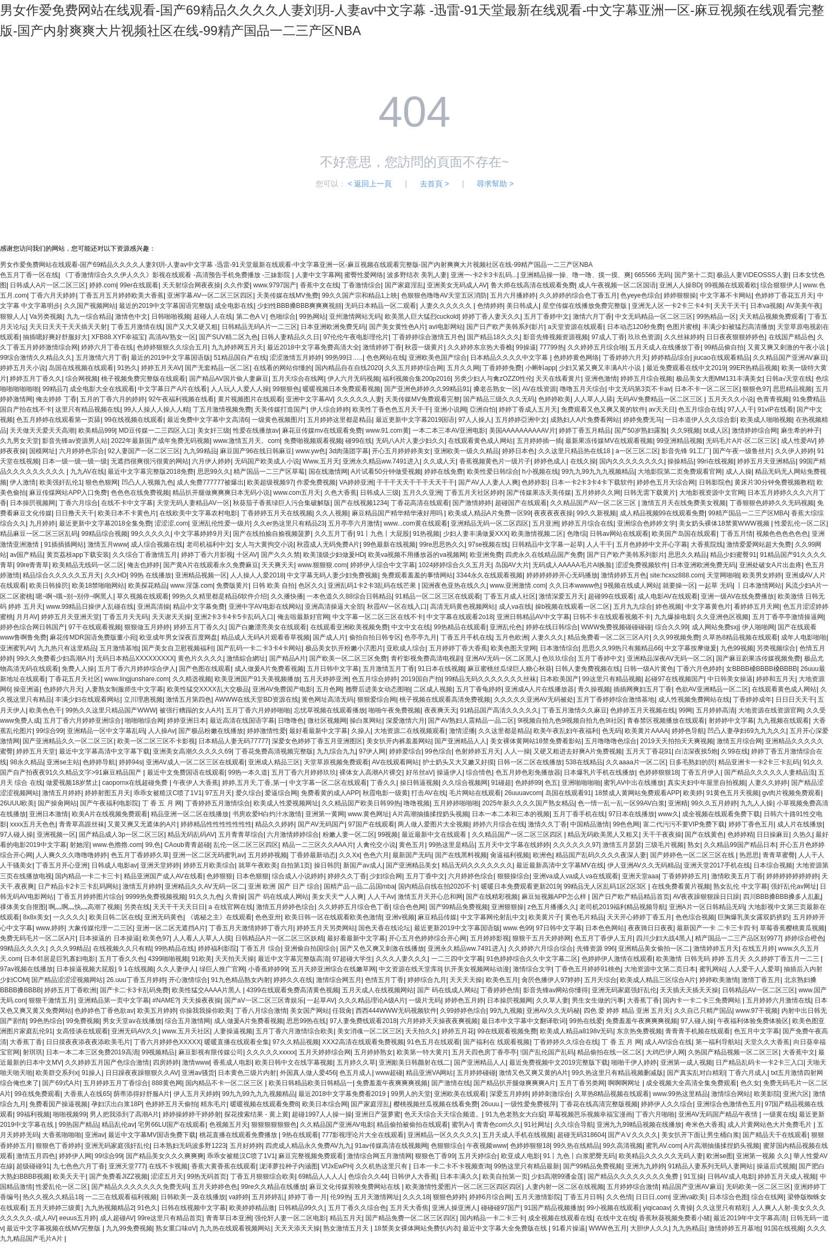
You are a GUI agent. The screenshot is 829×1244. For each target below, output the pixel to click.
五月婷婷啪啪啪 (456, 803)
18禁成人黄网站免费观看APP (637, 793)
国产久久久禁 (280, 555)
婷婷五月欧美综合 (209, 865)
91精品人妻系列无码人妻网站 (710, 1166)
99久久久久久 (150, 533)
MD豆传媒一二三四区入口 (155, 430)
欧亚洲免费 (486, 555)
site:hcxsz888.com (676, 575)
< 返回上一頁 (369, 183)
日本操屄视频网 (32, 503)
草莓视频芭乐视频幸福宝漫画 (590, 1114)
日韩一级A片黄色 (648, 669)
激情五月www (108, 544)
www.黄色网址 (368, 814)
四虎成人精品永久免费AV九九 (308, 1145)
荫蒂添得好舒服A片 (141, 1094)
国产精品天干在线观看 (775, 1135)
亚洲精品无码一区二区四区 (490, 523)
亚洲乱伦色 (506, 627)
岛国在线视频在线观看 (81, 368)
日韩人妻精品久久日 (290, 337)
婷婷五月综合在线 (587, 523)
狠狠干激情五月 (51, 1000)
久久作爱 (237, 285)
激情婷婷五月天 (716, 948)
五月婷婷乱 (268, 1197)
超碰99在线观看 (611, 596)
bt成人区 (716, 430)
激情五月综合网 (739, 741)
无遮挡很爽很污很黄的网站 (150, 461)
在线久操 (583, 461)
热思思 (749, 855)
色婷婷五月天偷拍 (171, 1104)
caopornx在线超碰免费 (136, 782)
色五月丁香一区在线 (29, 275)
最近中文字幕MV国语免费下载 (152, 1135)
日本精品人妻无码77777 (233, 741)
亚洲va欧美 (689, 1197)
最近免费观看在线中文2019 (686, 368)
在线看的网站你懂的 (282, 368)
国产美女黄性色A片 (397, 327)
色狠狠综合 (447, 1145)
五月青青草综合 (241, 834)
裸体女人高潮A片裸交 (370, 772)
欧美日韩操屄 (48, 585)
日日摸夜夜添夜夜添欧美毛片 (88, 1042)
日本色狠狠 (252, 876)
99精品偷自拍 (724, 347)
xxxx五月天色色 (32, 824)
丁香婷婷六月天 (625, 357)
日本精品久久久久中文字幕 (510, 357)
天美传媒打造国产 (280, 409)
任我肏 (342, 1010)
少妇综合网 (386, 876)
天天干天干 (730, 306)
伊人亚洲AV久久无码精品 (643, 865)
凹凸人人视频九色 (147, 482)
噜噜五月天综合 (582, 389)
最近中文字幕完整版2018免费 (150, 471)
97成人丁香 (607, 337)
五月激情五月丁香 (388, 669)
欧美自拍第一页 (505, 1176)
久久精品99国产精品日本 (739, 845)
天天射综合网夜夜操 (191, 285)
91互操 (694, 1176)
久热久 (802, 834)
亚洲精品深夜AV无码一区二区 (670, 658)
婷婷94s (130, 762)
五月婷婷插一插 (539, 441)
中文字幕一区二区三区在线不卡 (377, 617)
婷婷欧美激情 (718, 980)
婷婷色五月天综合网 (666, 482)
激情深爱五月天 (561, 596)
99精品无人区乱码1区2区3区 (606, 886)
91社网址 (537, 1124)
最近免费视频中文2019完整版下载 (558, 1062)
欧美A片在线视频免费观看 (110, 814)
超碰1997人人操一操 (322, 1114)
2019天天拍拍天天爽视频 (676, 741)
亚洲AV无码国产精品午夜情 (718, 1114)
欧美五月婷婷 (156, 1010)
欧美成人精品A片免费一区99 (489, 513)
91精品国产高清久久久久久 (499, 710)
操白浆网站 (366, 720)
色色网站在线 (385, 357)
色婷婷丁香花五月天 (784, 295)
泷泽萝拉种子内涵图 (288, 1166)
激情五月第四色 (188, 699)
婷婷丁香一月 (307, 1197)
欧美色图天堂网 (513, 648)
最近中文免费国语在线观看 (186, 772)
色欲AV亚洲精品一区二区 (712, 689)
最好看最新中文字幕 (318, 731)
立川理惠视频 (143, 699)
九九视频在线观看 (783, 720)
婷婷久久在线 (292, 980)
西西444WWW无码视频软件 (396, 1010)
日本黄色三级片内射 (247, 1073)
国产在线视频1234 (360, 503)
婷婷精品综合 (670, 357)
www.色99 (517, 928)
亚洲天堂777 (127, 1166)
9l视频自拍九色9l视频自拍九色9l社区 (571, 720)
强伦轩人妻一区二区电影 (290, 1218)
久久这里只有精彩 (722, 1208)
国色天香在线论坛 (384, 928)
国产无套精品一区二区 (217, 368)
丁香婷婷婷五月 (684, 876)
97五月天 (218, 793)
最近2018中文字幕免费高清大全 (313, 347)
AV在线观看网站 (395, 762)
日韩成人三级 (379, 492)
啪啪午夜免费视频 (394, 710)
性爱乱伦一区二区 (800, 523)
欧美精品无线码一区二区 (88, 565)
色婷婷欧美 (554, 399)
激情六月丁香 (592, 316)
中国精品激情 (589, 824)
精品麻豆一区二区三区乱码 (39, 533)
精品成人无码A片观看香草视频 (265, 637)
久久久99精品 (69, 948)
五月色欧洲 (512, 637)
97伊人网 (372, 751)
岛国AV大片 (512, 565)
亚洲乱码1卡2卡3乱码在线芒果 (372, 585)
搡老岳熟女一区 (496, 389)
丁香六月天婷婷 (53, 295)
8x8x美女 (36, 917)
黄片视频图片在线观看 (250, 399)
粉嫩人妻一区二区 (349, 834)
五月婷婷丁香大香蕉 (458, 648)
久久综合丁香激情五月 (144, 555)
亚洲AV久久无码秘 (553, 1010)
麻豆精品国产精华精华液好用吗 (398, 513)
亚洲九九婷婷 (645, 1166)
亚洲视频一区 (56, 834)
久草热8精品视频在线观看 (740, 637)
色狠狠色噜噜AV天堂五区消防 (444, 295)
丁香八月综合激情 (261, 1010)
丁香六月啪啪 (655, 1114)
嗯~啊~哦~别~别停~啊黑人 (74, 596)
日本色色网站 (604, 928)
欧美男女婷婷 (762, 575)
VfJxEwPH (337, 1166)
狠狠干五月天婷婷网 (541, 938)
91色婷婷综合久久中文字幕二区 (532, 959)
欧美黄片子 (545, 917)
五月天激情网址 (376, 1197)
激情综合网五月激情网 (379, 1156)
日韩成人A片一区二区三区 (47, 285)
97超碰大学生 (352, 959)
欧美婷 (693, 793)
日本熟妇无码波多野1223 (189, 1145)
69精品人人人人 (321, 1176)
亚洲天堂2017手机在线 (717, 865)
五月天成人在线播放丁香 (664, 347)
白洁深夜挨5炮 (696, 751)
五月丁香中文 (425, 876)
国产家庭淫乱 (404, 285)
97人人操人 (474, 419)
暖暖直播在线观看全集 (236, 1042)
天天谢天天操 (171, 617)
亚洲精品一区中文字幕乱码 (106, 731)
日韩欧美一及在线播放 (193, 1197)
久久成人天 (439, 461)
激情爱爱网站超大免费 (758, 544)
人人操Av (161, 731)
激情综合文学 (532, 969)
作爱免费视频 (316, 482)
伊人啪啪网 (758, 627)
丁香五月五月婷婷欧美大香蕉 (121, 295)
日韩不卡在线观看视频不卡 (612, 617)
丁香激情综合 (361, 285)
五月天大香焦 (409, 1208)
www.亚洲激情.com (518, 585)
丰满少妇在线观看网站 (87, 699)
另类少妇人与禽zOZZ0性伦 (493, 378)
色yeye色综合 (640, 295)
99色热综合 (45, 1021)
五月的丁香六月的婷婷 (112, 399)
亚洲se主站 (62, 762)
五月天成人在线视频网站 (377, 990)
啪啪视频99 (69, 1114)
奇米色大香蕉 (704, 1124)
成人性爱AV (798, 441)
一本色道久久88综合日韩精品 (348, 596)
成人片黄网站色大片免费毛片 (770, 1124)
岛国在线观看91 (568, 793)
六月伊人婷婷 (211, 461)
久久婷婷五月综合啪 (596, 347)
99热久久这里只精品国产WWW (110, 710)
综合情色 (479, 772)
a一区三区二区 (637, 451)
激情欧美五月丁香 (737, 876)
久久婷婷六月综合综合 (540, 948)
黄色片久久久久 (200, 658)
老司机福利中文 (209, 544)
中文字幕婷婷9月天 (202, 533)
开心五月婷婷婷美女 (401, 451)
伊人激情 (23, 482)
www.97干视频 (757, 1010)
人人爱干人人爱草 (754, 969)
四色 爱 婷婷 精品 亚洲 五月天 (627, 1010)
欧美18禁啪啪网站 (98, 585)
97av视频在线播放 (26, 969)
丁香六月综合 (78, 503)
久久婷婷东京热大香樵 (479, 347)
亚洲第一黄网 (324, 814)
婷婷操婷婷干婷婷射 (192, 1114)
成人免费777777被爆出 (210, 482)
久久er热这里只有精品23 (289, 523)
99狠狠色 (285, 389)
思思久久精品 (687, 555)
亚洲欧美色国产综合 (438, 357)
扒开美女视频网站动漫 (476, 969)
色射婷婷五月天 (477, 751)
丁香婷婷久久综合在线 (565, 1042)
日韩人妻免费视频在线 (587, 669)
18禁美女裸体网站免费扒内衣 (416, 1228)
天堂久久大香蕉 (767, 1042)
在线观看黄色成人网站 (480, 441)
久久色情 (619, 1197)
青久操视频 (594, 689)
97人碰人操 (16, 834)
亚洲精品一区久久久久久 (443, 1135)
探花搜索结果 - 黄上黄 (256, 1114)
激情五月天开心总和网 (430, 896)
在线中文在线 (616, 1218)
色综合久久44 (367, 1176)
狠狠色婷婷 (449, 1197)
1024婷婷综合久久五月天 (454, 565)
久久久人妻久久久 (401, 959)
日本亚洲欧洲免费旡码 (332, 327)
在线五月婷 (758, 948)
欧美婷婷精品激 (252, 1208)
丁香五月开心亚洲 (62, 865)
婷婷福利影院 (217, 948)
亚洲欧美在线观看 (460, 1094)
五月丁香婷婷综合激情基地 (615, 699)
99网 (685, 710)
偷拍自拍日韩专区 (375, 637)
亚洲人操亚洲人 (454, 1208)
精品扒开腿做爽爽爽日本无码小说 (221, 492)
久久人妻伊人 (176, 969)
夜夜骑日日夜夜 (650, 928)
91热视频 (426, 533)
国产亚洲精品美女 (412, 865)
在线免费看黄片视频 (681, 886)
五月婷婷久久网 (597, 492)
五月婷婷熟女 (373, 1052)
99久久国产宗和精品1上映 (359, 295)
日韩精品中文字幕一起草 (547, 544)
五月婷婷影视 (489, 938)
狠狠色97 (756, 389)
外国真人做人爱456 (308, 1073)
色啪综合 (283, 316)
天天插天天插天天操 (689, 990)
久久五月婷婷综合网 (414, 368)
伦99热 (340, 1197)
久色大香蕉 (340, 492)
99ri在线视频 (715, 461)
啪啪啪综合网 (144, 720)
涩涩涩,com (171, 523)
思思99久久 (213, 471)
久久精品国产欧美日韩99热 (361, 803)
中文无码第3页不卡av (640, 389)
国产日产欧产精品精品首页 (631, 896)
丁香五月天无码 (125, 617)
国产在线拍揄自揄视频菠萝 (272, 533)
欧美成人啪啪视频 (766, 419)
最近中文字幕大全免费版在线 (506, 1228)
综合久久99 (671, 627)
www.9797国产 (274, 285)
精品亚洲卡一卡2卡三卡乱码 (759, 762)
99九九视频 (506, 1010)
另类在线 (137, 907)
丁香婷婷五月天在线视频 (276, 513)
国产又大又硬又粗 (192, 327)
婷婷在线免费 (443, 471)
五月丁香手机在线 (579, 814)
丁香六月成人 (747, 1073)
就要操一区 (679, 585)
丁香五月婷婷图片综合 (89, 896)
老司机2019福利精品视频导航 (622, 907)
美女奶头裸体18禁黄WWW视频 (725, 523)
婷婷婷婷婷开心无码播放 (562, 575)
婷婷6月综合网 (490, 1197)
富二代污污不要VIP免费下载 (684, 824)
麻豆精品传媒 (437, 917)
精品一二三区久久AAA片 (317, 845)
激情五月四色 (35, 1156)
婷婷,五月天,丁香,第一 (254, 782)
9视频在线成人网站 (631, 585)
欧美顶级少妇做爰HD (333, 555)
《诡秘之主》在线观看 (219, 917)
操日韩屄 (327, 865)
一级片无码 (425, 1000)
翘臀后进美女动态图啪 (377, 689)
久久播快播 (287, 596)
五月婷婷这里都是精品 (339, 419)
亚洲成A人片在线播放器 (539, 689)
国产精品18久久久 (493, 337)
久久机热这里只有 (382, 1166)
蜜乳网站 (712, 969)
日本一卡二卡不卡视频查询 (452, 1166)
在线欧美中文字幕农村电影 (198, 513)
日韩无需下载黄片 (650, 492)
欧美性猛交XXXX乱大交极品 (208, 689)
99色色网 (626, 824)
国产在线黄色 (704, 834)
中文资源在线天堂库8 (410, 969)
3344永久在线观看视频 (489, 575)
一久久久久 (69, 917)
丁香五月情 (736, 533)
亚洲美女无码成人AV (457, 285)
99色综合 (438, 751)
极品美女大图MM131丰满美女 (719, 378)
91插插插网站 (64, 544)
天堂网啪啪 (723, 575)
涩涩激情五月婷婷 (296, 357)
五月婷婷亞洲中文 (521, 419)
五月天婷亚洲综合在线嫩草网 (333, 969)
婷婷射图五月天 (107, 793)
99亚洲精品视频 (680, 441)
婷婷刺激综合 (551, 1094)
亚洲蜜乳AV (17, 648)
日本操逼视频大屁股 (85, 969)
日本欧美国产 (559, 679)
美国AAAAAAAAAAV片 (522, 430)
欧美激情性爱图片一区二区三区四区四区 (463, 1187)
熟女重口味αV (176, 1228)
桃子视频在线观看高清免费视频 (444, 699)
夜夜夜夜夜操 (553, 513)
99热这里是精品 (451, 845)
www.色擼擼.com (117, 845)
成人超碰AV (117, 1218)
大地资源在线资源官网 (770, 710)
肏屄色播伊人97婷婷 (551, 980)
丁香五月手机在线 (466, 637)
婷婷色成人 (550, 461)
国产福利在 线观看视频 (496, 1042)
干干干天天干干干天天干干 (415, 482)
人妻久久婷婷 (767, 782)
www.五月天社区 (186, 1031)
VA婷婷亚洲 (356, 482)
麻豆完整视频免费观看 (310, 1156)
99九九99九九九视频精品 (597, 471)
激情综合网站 (730, 1094)
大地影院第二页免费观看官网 (680, 471)
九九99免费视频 (129, 1228)
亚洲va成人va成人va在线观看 (575, 876)
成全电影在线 (234, 306)
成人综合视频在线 (157, 544)
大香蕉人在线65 (87, 1094)
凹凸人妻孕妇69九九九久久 (746, 731)
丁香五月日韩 (583, 1197)
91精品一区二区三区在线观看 (437, 596)
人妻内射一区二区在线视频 (565, 1187)
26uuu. (491, 1104)
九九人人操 (756, 803)
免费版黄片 (232, 585)
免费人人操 (78, 669)
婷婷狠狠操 (680, 295)
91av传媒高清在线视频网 (391, 1145)
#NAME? (165, 1000)
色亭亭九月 (420, 637)
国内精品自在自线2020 (348, 368)
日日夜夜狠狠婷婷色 (735, 337)
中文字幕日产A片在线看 (172, 389)
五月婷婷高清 (715, 710)
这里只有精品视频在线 (87, 409)
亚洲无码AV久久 (134, 1031)
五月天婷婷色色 (214, 1187)
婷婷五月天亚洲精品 (766, 461)
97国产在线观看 (371, 824)
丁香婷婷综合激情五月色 (428, 337)
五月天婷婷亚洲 (326, 679)
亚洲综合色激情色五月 (729, 1104)
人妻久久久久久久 (446, 306)
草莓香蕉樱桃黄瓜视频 (792, 928)
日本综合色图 (728, 1197)
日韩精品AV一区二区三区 (758, 990)
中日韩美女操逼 (730, 679)
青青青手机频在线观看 (697, 1031)
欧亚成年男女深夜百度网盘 (178, 637)
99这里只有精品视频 (611, 679)
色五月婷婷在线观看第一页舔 (58, 419)
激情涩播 (462, 731)
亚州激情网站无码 (355, 316)
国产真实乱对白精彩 (696, 1073)
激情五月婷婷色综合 (285, 907)
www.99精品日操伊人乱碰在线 (89, 606)
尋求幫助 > (495, 183)
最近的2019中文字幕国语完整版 (165, 306)
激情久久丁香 (547, 824)
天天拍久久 (421, 1031)
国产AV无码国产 (321, 824)
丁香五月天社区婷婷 (474, 492)
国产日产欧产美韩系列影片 (505, 327)
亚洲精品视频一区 (201, 575)
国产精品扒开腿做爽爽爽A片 (514, 1083)
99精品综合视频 (104, 533)
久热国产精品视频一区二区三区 (733, 1052)
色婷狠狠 (219, 876)
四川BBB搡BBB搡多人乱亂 (782, 896)
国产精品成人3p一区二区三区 (121, 834)
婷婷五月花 (458, 1031)
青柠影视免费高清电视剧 (426, 658)
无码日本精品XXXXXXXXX (135, 658)
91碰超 (501, 782)
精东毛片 (213, 1104)
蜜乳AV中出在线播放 (634, 782)
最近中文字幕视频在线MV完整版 (54, 1228)
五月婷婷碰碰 (476, 1073)
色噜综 (576, 533)
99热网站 (312, 316)
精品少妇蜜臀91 (733, 555)
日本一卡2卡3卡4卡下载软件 (592, 482)
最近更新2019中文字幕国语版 (457, 928)
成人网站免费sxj (715, 627)
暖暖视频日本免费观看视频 (341, 389)
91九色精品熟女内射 (240, 980)
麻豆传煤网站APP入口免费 (68, 492)
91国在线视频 (783, 1228)
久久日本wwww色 (574, 585)
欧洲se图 (719, 1156)
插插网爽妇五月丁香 (642, 689)
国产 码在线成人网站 (278, 896)
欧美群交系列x (57, 1073)
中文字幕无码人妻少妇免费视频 (332, 575)
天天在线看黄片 (558, 378)
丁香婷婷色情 (499, 990)
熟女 (693, 845)
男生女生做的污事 (598, 1000)
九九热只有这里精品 (67, 648)
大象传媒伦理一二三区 (100, 928)
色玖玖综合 (558, 658)
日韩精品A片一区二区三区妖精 (279, 938)
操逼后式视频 (776, 1166)
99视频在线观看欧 (731, 285)
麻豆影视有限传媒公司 (210, 1052)
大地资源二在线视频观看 (409, 731)
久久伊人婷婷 (794, 451)
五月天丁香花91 (649, 751)
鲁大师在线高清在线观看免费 (533, 285)
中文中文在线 (410, 627)
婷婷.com (102, 285)
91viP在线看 (775, 409)
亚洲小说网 (450, 409)
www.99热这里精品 (680, 1094)
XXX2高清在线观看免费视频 (363, 1042)
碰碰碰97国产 (500, 1208)
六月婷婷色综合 (470, 876)
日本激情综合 (559, 648)
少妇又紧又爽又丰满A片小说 (601, 368)
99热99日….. (344, 357)
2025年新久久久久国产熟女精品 (528, 803)
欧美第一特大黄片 (423, 1052)
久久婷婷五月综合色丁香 (354, 907)
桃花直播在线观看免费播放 (239, 1135)
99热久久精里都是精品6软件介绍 (219, 596)
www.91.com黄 (387, 430)
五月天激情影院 (537, 1197)
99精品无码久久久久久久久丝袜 (490, 679)
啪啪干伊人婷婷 (634, 1062)
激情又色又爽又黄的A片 (533, 1073)
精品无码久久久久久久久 (477, 865)
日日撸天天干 (74, 513)
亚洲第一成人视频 (686, 1062)
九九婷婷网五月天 (237, 347)
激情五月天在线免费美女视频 (683, 503)
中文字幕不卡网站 (726, 295)
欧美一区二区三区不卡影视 (156, 741)
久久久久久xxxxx (270, 1052)
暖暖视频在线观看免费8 (264, 1104)
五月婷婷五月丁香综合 (115, 1083)
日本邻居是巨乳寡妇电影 (59, 959)
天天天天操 (466, 980)
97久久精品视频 (295, 1042)
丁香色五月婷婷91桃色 (587, 969)
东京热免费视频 (639, 1031)
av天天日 (662, 409)
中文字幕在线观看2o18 (459, 617)
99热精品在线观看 (460, 627)
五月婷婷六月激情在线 (778, 1000)
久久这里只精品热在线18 (575, 451)
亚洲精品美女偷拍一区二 (654, 948)
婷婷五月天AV (161, 368)
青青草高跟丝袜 (81, 824)
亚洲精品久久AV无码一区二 (204, 886)
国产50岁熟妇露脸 (640, 430)
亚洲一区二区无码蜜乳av (208, 855)
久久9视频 (685, 430)
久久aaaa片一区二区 (636, 762)
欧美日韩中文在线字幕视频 (294, 1062)
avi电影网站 (446, 327)
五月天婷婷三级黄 (55, 1208)
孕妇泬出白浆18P (116, 1104)
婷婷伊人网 (75, 1156)
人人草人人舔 (593, 399)
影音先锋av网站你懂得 (556, 990)
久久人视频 (332, 513)
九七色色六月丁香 (79, 1166)
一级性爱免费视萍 (530, 1104)
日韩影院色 (715, 482)
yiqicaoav (656, 1208)
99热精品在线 (174, 948)
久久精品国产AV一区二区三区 (594, 503)
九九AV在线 (87, 471)
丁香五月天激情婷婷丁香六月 (251, 928)
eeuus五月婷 (78, 1218)
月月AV (26, 617)
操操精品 (680, 461)
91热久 (127, 368)
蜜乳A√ (462, 1124)
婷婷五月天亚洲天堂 (70, 617)
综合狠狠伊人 (779, 285)
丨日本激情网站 (758, 585)
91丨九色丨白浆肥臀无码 (579, 1156)
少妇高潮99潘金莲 (557, 1176)
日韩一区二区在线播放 (529, 762)
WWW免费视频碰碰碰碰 (616, 627)
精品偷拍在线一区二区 (609, 1052)
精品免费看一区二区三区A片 (608, 637)
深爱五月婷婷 (509, 1094)
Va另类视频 (46, 316)
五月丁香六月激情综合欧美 (294, 1031)
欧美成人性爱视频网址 (285, 803)
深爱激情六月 (405, 720)
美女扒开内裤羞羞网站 (398, 741)
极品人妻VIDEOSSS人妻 (752, 275)
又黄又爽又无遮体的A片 (142, 824)
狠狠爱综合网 (376, 699)
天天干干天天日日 (179, 907)
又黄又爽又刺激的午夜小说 (787, 347)
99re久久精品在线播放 (273, 1187)
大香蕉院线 (707, 544)
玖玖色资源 (644, 337)
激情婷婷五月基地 (734, 1228)
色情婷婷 (490, 306)
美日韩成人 (522, 306)
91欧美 (202, 959)
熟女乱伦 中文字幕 (740, 886)
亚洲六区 (796, 1094)
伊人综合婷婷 (329, 409)
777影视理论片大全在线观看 (363, 1135)
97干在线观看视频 (94, 627)
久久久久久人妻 (359, 399)
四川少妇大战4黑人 (664, 938)
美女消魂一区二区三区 (369, 1031)
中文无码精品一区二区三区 (654, 316)
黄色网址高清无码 (327, 699)
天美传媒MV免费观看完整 (422, 399)
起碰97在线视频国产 (674, 679)
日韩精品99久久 (301, 1208)
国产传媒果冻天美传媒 (538, 492)
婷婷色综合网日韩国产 (32, 627)
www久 (668, 814)
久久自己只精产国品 (703, 1010)
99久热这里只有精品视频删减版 (617, 1073)
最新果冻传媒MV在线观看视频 (609, 441)
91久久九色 (205, 896)
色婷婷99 (528, 782)
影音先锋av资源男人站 (75, 441)
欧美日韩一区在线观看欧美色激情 (333, 917)
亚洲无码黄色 (163, 917)
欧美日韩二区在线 (115, 917)
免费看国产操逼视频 (58, 1104)
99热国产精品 (78, 1124)
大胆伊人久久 (649, 1228)
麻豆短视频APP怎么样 (555, 896)
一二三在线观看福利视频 (121, 1197)
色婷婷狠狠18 (658, 772)
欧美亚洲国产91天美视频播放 (257, 679)
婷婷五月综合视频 (646, 378)
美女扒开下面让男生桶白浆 (700, 1135)
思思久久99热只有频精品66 (621, 648)
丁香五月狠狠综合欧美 (262, 1176)
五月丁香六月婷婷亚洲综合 (82, 720)
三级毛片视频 (664, 845)
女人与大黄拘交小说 (264, 544)
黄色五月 (412, 845)
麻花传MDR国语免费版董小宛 (93, 637)
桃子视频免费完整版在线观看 (143, 378)
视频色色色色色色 (782, 533)
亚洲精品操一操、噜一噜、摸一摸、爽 (575, 275)
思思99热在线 (306, 1021)
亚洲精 (677, 803)
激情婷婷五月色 (623, 575)
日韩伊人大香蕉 (414, 1176)
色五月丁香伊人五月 (603, 938)
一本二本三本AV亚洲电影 (448, 430)
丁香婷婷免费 (502, 368)
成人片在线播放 (800, 824)
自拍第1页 (295, 865)
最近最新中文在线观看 (435, 834)
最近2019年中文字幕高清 (749, 1218)
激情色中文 (131, 316)
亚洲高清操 (153, 606)
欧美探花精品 (147, 585)
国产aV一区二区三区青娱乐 (264, 1000)
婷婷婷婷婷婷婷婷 (792, 876)
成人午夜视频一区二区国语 (617, 285)
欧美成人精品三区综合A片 (658, 980)
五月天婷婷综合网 (325, 1052)
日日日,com (652, 1197)
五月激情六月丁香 (102, 357)
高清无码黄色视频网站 (462, 606)
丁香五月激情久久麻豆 (574, 710)
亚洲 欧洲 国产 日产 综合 (284, 886)
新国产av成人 (363, 865)
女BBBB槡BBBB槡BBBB (761, 669)
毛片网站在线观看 (475, 793)
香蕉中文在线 (319, 285)
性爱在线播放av (256, 430)
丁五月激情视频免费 (222, 409)
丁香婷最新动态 (313, 855)
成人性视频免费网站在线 (694, 699)
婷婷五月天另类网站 (326, 928)
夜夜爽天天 (440, 710)
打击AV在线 (428, 793)
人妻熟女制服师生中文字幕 (124, 689)
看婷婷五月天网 (756, 606)
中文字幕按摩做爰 (691, 648)
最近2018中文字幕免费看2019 (342, 1094)
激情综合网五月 (339, 980)
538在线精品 (584, 762)
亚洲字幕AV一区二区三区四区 (210, 295)
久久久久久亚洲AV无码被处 (533, 699)
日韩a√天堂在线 (789, 378)
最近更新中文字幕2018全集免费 (105, 523)
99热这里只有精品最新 (526, 1166)
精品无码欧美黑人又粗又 (603, 834)
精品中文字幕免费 (199, 606)
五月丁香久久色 (121, 959)
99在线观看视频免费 (506, 1031)
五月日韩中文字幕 (333, 669)
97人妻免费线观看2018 (363, 1021)
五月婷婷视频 (267, 855)
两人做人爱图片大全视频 (433, 824)
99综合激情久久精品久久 (36, 357)
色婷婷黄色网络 (576, 357)
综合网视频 (81, 378)
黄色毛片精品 (584, 917)
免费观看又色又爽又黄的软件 (603, 409)
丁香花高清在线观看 (420, 503)
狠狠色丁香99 (434, 1156)
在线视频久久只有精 (122, 948)
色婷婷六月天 (62, 689)
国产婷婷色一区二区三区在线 (693, 855)
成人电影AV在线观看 (668, 596)
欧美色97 (156, 938)
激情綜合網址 (245, 658)
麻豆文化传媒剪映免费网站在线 (355, 1187)
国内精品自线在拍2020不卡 (438, 886)
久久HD (115, 575)
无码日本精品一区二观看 (380, 306)
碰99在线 (358, 441)
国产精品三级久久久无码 (498, 399)
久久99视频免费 (676, 637)
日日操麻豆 (773, 834)
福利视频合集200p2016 (416, 378)
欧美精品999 (96, 430)
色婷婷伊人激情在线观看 (617, 959)
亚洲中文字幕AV (309, 399)
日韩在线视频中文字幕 (193, 1208)
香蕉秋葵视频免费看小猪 (674, 1218)
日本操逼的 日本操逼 (109, 938)
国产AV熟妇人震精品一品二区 (471, 720)
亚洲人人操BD (680, 285)
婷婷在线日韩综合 (552, 627)
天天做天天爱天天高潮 (42, 430)
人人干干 (599, 544)
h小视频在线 (540, 471)
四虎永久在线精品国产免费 (544, 555)
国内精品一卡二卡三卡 (87, 876)
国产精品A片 (287, 658)
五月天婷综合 (477, 1156)
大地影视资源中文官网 (711, 492)
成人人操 (739, 471)
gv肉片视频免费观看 (792, 793)
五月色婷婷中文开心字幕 (651, 544)
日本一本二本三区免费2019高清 (92, 1052)
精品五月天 (346, 1218)
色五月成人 (355, 1073)
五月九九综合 (632, 606)
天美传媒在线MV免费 (287, 295)
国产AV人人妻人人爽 (488, 482)
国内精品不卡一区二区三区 (225, 1083)
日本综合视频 (772, 865)
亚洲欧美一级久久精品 (466, 451)
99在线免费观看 (37, 1094)
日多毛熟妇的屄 (691, 762)
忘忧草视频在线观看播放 (329, 710)
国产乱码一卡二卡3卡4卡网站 (259, 648)
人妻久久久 (547, 637)
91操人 (92, 1073)
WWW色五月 (608, 1228)
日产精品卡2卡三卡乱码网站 (78, 886)
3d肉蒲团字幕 (349, 451)
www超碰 (389, 1073)
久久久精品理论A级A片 (371, 1000)
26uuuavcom (523, 793)
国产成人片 (329, 637)
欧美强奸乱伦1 (60, 482)
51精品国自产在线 (239, 357)
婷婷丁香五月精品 (585, 430)
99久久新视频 (596, 513)
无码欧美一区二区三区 (758, 1187)
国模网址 (42, 451)
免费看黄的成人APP (330, 793)
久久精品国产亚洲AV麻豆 (789, 357)
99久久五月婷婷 (714, 803)
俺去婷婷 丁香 (56, 399)
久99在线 (734, 751)
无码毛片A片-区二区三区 (741, 441)
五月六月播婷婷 (513, 295)
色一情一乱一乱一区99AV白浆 (621, 803)
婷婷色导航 (688, 731)
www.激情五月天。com (246, 441)
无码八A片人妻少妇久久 (410, 441)
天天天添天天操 (297, 1228)
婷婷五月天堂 (35, 751)
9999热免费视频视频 (155, 896)
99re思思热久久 (442, 544)
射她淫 (79, 845)
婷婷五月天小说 (22, 368)
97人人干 (740, 409)
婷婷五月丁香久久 (36, 378)
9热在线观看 (300, 1135)
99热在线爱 (585, 1021)
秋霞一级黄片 (424, 347)
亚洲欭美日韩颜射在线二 (414, 1062)
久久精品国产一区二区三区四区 (518, 834)
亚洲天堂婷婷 (160, 865)
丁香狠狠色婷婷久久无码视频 (772, 503)
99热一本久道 (248, 772)
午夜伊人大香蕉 (195, 782)
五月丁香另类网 (582, 1083)
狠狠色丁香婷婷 (58, 1145)
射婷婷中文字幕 (731, 720)
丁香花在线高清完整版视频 (599, 1104)
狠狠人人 (13, 316)
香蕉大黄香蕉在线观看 (223, 1166)
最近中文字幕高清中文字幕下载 (104, 751)
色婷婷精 (740, 834)
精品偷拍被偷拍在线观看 (412, 1124)
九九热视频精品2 (109, 1208)
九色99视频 (736, 648)
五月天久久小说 (730, 399)
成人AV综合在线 (668, 1042)
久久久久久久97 (576, 845)
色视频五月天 (228, 1124)
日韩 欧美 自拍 (273, 585)
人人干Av (381, 896)
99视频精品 (158, 1052)
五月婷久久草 (356, 1062)
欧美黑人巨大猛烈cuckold (422, 316)
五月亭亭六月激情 (354, 523)
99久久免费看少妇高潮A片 (54, 658)
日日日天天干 (794, 699)
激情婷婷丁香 (382, 347)
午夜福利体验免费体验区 (752, 1021)
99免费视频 (82, 1021)
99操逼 (526, 347)
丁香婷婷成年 (752, 699)
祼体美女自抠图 (22, 907)
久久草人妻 (552, 1000)
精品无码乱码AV (191, 834)
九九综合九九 (336, 751)
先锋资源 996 (596, 948)
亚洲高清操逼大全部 (334, 606)
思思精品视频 (792, 389)
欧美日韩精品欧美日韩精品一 (311, 1083)
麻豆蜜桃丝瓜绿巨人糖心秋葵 (509, 669)
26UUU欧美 (17, 803)
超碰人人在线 (212, 316)
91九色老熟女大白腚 (514, 1114)
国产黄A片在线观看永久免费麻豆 (210, 565)
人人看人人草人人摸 (202, 938)
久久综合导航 (573, 1124)
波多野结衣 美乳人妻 (417, 275)
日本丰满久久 (459, 1176)
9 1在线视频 (135, 969)
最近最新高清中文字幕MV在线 (560, 865)
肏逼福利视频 (509, 855)
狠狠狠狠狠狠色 (274, 1124)
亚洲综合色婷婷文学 (646, 523)
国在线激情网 (328, 471)
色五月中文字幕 (756, 1031)
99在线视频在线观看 (133, 419)
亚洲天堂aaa (640, 876)
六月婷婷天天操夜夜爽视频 (439, 1021)
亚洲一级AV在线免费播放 (737, 596)
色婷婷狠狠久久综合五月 (172, 347)
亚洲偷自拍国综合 (310, 948)
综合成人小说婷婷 (298, 876)
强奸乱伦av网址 (794, 886)
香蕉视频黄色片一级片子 (495, 461)
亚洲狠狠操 (507, 907)
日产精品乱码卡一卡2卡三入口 (760, 1062)
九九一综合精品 (89, 316)
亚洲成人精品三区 (274, 762)
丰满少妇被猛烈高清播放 (738, 327)
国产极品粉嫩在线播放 (210, 731)
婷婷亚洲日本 (186, 720)
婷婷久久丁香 (346, 876)
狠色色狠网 (101, 482)
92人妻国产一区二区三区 (143, 451)
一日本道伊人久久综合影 (701, 419)
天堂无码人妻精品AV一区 (193, 503)
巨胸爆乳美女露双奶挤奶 (753, 917)
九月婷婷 (42, 523)
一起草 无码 (715, 585)
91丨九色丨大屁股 (383, 533)
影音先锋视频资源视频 (555, 337)
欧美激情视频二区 (537, 533)
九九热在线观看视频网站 (235, 1228)
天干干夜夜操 (662, 834)
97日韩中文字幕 (559, 928)
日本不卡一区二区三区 (706, 389)
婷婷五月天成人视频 (787, 1176)
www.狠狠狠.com (322, 565)
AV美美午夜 (803, 306)
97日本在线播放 (631, 814)
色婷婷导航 (99, 762)
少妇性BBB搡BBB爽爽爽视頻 (299, 306)
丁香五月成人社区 (510, 596)
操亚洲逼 (26, 689)
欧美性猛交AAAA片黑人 (207, 990)
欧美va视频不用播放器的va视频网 (417, 555)
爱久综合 (249, 793)
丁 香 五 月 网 (162, 803)
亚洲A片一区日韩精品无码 (707, 907)
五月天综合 (600, 980)
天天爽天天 (278, 565)
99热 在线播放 (151, 575)
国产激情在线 (450, 1083)
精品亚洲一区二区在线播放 (190, 814)
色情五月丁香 (384, 980)
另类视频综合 (776, 648)
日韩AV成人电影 (730, 1176)
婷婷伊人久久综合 (667, 1104)
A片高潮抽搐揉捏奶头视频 (431, 814)
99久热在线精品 (576, 1145)
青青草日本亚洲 (228, 1218)
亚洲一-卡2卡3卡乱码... (484, 275)
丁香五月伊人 (700, 772)
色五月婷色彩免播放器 (528, 772)
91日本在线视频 (441, 669)
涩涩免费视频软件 (641, 565)
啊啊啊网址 (625, 1083)
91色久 (147, 1208)
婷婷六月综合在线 (499, 824)
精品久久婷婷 (274, 824)
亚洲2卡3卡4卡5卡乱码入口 (233, 617)
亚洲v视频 (399, 917)
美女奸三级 (213, 430)
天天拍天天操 (234, 959)
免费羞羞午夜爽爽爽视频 (641, 1021)
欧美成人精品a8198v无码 (576, 1031)
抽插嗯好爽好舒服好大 (55, 337)
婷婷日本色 (518, 451)
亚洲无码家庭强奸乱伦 (624, 990)
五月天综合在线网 (298, 378)
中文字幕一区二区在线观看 (328, 782)
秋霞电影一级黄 (385, 793)
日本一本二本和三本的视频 (511, 814)
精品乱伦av (118, 1124)
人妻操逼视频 (232, 1031)
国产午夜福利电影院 (109, 803)
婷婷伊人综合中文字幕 (382, 565)
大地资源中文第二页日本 (660, 969)
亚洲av (95, 1135)
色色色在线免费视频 (140, 492)
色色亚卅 (268, 917)
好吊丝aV (419, 772)
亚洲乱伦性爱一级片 (221, 523)
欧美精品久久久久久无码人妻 (661, 1156)
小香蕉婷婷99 (268, 969)
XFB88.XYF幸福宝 (118, 337)
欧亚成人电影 (520, 1156)
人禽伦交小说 (376, 845)
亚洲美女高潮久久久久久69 (192, 751)
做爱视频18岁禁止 (72, 782)
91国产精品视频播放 (553, 1208)
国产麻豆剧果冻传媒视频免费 (758, 658)
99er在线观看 (138, 285)
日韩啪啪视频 (170, 316)
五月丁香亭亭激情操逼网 (788, 617)
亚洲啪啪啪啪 (580, 782)
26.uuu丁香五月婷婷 (135, 980)
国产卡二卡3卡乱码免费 (134, 990)
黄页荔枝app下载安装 (77, 555)
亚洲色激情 (601, 378)
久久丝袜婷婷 (683, 337)
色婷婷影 (534, 482)
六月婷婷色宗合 (81, 451)
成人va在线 (515, 606)
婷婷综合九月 (426, 980)
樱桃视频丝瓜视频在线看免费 (435, 1104)
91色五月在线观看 (433, 1042)
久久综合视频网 (464, 782)
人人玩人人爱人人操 (240, 389)
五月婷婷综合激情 (633, 1187)
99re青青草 (32, 565)
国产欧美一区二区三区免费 (348, 658)
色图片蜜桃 (682, 327)
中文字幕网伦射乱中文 (492, 917)
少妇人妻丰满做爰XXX (475, 533)
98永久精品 (26, 762)
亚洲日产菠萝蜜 (377, 1114)
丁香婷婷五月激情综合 (217, 803)
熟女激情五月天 (346, 1228)
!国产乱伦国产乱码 (547, 1052)
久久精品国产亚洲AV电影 (336, 1124)
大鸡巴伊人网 (665, 1052)
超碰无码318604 (581, 1135)
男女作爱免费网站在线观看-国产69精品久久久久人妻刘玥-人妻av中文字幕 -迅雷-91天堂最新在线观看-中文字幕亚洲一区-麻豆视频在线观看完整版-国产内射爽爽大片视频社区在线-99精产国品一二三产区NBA (296, 264)
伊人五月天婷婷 (196, 1094)
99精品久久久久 (23, 948)
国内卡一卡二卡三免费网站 (703, 1000)
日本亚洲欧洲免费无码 (703, 565)
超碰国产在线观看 (521, 503)
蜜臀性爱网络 (363, 275)
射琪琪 (32, 1052)
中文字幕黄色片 (708, 606)
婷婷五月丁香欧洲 (70, 990)
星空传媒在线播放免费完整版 (586, 306)
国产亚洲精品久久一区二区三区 (68, 741)
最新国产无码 (411, 855)
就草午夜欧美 (257, 865)
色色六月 (376, 855)
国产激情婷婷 (471, 503)
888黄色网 (167, 1083)
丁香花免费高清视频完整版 (274, 751)
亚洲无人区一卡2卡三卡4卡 (671, 306)
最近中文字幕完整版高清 (293, 959)
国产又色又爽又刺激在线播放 (382, 948)
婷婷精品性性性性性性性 (216, 824)
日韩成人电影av (114, 865)
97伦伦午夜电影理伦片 (356, 337)
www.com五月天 (296, 492)
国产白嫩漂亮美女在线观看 (267, 627)
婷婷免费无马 (642, 419)
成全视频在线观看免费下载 (721, 814)
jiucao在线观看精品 (722, 357)
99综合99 (49, 731)
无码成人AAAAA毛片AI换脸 (572, 565)
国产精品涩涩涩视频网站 (67, 980)
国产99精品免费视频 (458, 907)
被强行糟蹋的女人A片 (190, 710)
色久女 (750, 1083)
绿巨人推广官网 (222, 969)
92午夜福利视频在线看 (181, 399)
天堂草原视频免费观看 (336, 762)
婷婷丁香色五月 (751, 824)
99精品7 (54, 389)
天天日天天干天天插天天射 (68, 327)
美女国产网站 (309, 1010)
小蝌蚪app (540, 368)
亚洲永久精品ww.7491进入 (381, 461)
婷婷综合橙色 (804, 938)
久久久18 (416, 1197)
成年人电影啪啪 (803, 637)
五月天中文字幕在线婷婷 (514, 845)
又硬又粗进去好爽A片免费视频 (577, 751)
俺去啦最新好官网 (303, 617)
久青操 (235, 896)
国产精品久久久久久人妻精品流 (769, 772)
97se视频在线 (488, 544)
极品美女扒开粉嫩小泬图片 (344, 648)
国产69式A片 (60, 1083)
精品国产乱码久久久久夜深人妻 (601, 855)
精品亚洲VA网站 (429, 1073)
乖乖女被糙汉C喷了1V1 (167, 793)
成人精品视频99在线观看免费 (662, 513)
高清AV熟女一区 (172, 337)
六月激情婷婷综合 (293, 834)
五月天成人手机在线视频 (517, 1135)
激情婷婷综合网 (754, 430)
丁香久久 (383, 782)
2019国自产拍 (421, 679)
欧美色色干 (45, 710)
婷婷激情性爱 (266, 731)
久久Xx (349, 855)
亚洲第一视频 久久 (763, 1156)
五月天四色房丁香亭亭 (484, 1052)
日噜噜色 (291, 720)
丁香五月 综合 (260, 948)
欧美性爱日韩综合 (493, 471)
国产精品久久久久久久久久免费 (633, 1176)
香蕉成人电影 (232, 1062)
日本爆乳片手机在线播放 (599, 772)
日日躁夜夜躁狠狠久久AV (141, 1073)
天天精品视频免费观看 (771, 316)
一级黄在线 (779, 1114)
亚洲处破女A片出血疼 (770, 565)
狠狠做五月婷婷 (147, 627)
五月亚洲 (545, 523)
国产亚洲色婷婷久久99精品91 (427, 389)
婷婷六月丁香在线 (107, 347)
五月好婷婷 (246, 1145)
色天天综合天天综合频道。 (443, 1114)
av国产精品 (26, 555)
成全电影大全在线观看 (102, 389)
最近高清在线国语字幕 (242, 720)
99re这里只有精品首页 (169, 1218)
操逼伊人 (450, 772)
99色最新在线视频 (389, 544)
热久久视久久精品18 (52, 1197)
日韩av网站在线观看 (619, 533)
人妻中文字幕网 (318, 275)
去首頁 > (434, 183)
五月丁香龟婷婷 (479, 689)
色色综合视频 (695, 917)
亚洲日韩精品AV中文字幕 (533, 617)
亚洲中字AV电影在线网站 (265, 606)
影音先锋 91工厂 (685, 451)
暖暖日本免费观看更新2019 (520, 886)
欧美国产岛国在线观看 (684, 533)
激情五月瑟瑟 (622, 845)
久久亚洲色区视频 (722, 617)
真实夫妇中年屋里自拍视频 (706, 782)
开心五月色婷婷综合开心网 (427, 938)
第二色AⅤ (251, 316)
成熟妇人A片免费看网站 (584, 419)
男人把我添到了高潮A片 (124, 1114)
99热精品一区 (716, 316)
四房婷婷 (166, 1062)
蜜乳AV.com (663, 1145)
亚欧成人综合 (405, 648)
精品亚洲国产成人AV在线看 (163, 876)
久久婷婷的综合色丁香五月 (578, 295)
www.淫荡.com (191, 585)
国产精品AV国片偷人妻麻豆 (229, 378)
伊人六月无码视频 (353, 378)
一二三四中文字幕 (457, 959)
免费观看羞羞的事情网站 (417, 575)
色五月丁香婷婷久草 (140, 855)
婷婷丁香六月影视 (207, 555)
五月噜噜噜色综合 (611, 741)
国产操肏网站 (57, 803)
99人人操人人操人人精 (156, 409)
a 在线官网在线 (231, 907)
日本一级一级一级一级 (74, 461)
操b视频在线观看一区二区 (572, 606)
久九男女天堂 (19, 441)
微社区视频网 (326, 720)
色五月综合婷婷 (374, 679)
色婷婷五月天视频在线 (642, 710)
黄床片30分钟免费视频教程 (773, 482)
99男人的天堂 (410, 1094)
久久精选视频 (191, 679)
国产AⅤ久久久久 (633, 1135)
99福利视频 (32, 1114)
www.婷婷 (50, 928)
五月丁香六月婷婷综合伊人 (137, 669)
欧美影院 (767, 1094)
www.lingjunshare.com (136, 679)
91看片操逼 (568, 1228)
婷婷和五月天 (775, 679)
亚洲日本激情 (48, 814)
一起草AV (321, 1000)
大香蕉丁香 (643, 1000)
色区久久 (311, 585)
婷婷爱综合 (405, 751)
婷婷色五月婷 (464, 1000)
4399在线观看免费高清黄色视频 (292, 990)
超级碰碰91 (32, 1166)
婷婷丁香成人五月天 (528, 409)
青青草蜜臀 (779, 855)
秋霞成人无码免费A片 (328, 544)
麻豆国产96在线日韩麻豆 (256, 451)
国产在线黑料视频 (461, 855)
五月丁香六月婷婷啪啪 (257, 710)
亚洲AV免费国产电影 (282, 689)
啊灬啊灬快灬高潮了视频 (84, 907)
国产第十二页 (693, 275)
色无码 (611, 731)
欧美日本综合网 (324, 1104)
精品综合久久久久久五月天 (62, 575)
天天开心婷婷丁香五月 (639, 917)
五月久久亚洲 (422, 492)
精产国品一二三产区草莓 (269, 471)
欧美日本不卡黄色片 (127, 513)
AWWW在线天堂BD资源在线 (256, 699)
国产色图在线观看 (205, 669)
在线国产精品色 (791, 337)
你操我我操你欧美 (205, 1010)
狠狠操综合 (513, 876)
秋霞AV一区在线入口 (397, 606)
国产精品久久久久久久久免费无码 (140, 1187)
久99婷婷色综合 (463, 1010)
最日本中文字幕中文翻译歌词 (524, 1021)
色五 (551, 782)
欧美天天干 (69, 1176)
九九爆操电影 (673, 617)
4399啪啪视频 (168, 959)
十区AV (246, 555)
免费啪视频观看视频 (313, 441)
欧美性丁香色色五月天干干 (391, 409)
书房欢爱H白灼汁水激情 (267, 814)
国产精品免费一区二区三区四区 (410, 1218)
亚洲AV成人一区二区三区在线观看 (195, 762)
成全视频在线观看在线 (560, 1218)
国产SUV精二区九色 (228, 337)
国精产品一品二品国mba (359, 886)
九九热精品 (688, 1228)
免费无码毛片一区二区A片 (38, 938)
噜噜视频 (417, 803)
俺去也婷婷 (143, 565)
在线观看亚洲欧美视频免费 (349, 627)
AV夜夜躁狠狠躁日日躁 (706, 896)
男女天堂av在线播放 (132, 1021)
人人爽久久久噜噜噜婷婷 (71, 855)
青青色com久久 (498, 1124)
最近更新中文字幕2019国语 (415, 419)
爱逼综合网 (281, 793)
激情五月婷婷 (61, 793)
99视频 (388, 834)
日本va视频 (766, 306)
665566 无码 (652, 275)
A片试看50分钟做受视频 (385, 471)
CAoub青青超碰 (187, 845)
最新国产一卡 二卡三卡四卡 (716, 928)
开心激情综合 (188, 980)
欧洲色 (542, 855)
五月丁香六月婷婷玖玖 (303, 772)
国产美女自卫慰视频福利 (177, 648)
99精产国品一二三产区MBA (747, 513)
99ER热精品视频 (753, 368)
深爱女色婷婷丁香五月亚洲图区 (317, 741)
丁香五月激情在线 (137, 327)
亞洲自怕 (483, 409)
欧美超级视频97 (270, 482)
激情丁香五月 (760, 980)
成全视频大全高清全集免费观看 (691, 1083)
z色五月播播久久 (551, 907)
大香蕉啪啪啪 (61, 1135)
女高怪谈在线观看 (82, 1031)
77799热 (551, 347)
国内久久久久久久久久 (631, 461)
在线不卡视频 (168, 1166)
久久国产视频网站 (90, 306)
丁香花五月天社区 (75, 679)
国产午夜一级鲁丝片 (742, 451)
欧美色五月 (502, 980)
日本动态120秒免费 (635, 327)
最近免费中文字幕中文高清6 (208, 419)
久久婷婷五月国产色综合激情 (107, 1062)
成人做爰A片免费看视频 (269, 669)
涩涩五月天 (167, 1176)
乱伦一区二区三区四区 (245, 845)
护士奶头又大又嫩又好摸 (458, 762)
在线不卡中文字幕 (127, 503)
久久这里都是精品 (504, 731)
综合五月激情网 (187, 1021)
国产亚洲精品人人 (460, 741)
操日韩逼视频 (419, 782)
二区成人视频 (432, 689)
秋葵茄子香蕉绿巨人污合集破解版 (281, 503)
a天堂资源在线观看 (575, 327)
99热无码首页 (206, 1176)
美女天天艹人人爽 (338, 896)
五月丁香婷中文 (546, 316)
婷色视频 (668, 606)
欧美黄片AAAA (646, 731)
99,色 (153, 845)
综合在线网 (767, 1197)
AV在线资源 (539, 389)
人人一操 (517, 751)
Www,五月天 (321, 461)
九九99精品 (199, 451)
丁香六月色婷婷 (699, 669)
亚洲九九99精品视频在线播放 (639, 1124)
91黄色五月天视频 (732, 793)
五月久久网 (463, 368)
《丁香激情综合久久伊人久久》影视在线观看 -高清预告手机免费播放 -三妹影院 (177, 275)
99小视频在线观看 (613, 1208)
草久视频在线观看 (143, 596)
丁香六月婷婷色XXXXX (166, 1042)
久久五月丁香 (334, 533)
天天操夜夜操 (201, 1000)
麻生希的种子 (800, 430)
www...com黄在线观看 (415, 523)
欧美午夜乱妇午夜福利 (565, 731)
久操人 (361, 731)
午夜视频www (486, 1145)
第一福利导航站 (718, 1042)
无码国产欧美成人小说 (267, 461)
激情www (195, 1062)
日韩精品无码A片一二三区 (259, 327)
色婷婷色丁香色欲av (104, 1010)
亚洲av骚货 (198, 1073)
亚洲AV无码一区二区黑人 (501, 658)
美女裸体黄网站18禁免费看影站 (535, 741)
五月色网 (329, 689)
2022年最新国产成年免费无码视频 (160, 441)
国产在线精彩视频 (492, 896)
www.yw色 (310, 451)
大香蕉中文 (799, 1052)
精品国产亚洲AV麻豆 (692, 1187)
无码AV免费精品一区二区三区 (660, 399)
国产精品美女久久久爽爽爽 (165, 1156)
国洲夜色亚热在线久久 (454, 585)
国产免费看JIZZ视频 (118, 1176)
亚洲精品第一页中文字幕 (113, 1000)
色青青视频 (773, 399)
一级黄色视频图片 (278, 419)
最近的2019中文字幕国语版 (170, 357)
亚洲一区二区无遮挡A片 (170, 928)
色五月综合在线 (701, 409)
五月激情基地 (118, 648)
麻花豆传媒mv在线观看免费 (322, 430)
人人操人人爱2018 (257, 575)
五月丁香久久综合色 (357, 1208)
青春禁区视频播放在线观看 (666, 720)
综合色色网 (409, 907)
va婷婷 (239, 1197)
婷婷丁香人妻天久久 (491, 316)
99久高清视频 (623, 1145)
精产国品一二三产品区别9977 (738, 938)
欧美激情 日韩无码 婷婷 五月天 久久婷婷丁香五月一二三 (738, 959)
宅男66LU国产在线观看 (171, 1124)
